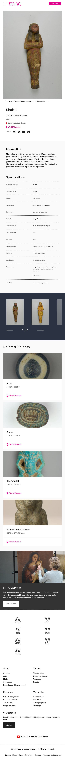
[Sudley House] (47, 641)
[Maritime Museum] (47, 631)
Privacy (8, 755)
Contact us (7, 682)
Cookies (38, 755)
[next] (40, 330)
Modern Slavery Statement (22, 755)
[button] (15, 313)
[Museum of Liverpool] (18, 620)
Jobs (5, 676)
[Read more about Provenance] (45, 271)
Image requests (9, 706)
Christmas (37, 700)
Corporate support (40, 676)
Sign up (9, 725)
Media (5, 679)
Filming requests (39, 703)
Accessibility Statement (52, 755)
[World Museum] (47, 620)
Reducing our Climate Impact (14, 685)
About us (6, 673)
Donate (36, 682)
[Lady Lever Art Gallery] (18, 651)
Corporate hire (38, 697)
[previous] (9, 330)
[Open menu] (5, 3)
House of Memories (11, 700)
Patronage (37, 679)
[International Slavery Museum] (18, 631)
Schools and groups (11, 697)
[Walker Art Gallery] (18, 641)
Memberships (38, 673)
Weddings (37, 706)
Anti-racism (7, 703)
